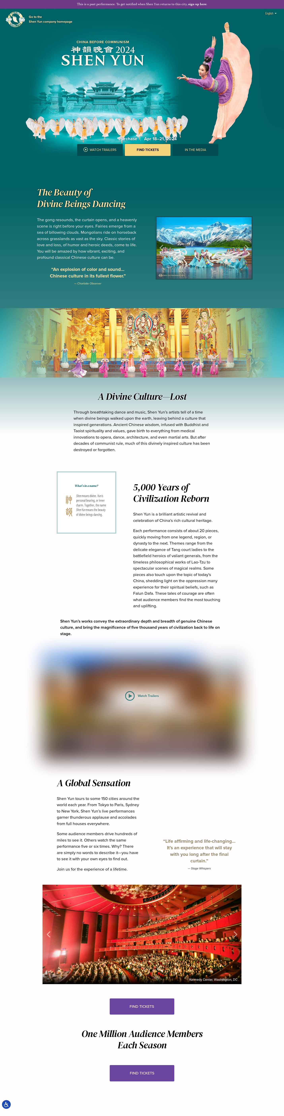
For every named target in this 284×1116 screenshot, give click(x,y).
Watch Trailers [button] (99, 149)
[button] (147, 160)
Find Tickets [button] (142, 1006)
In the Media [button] (195, 149)
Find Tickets (148, 149)
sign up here (197, 4)
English (271, 13)
